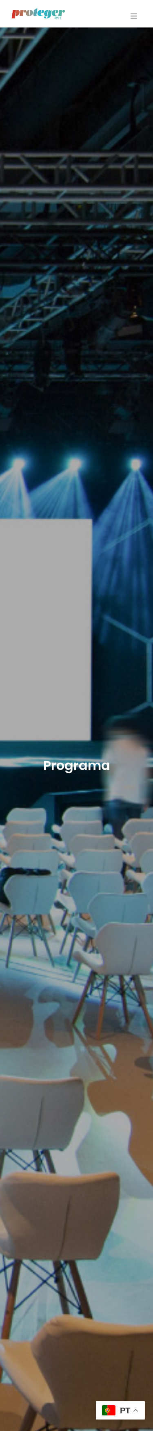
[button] (133, 16)
